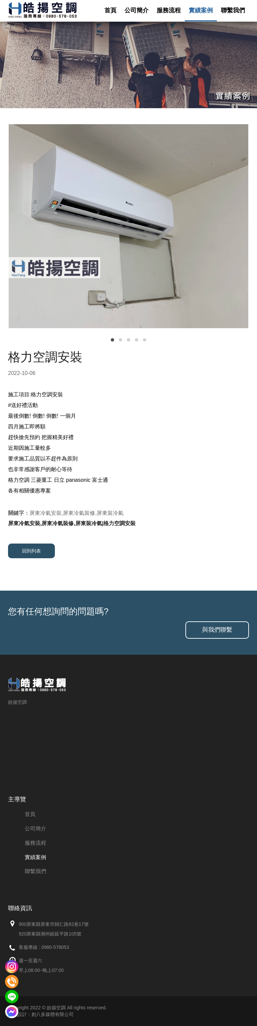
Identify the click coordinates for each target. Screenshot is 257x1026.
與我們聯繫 (217, 629)
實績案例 (201, 10)
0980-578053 (55, 947)
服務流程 (169, 10)
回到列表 (31, 551)
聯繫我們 (233, 10)
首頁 (110, 10)
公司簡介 (136, 10)
